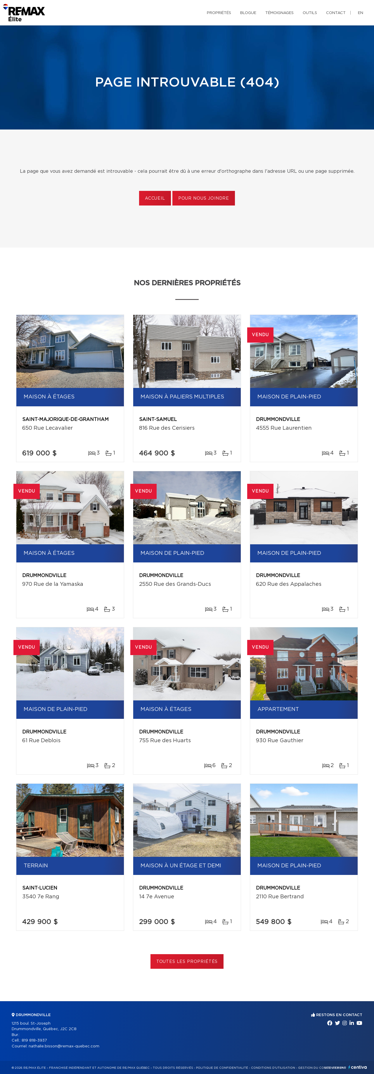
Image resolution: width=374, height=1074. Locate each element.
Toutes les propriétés (187, 962)
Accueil (155, 198)
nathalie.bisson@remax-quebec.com (64, 1046)
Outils (310, 13)
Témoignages (279, 13)
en (360, 13)
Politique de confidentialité (222, 1067)
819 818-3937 (34, 1040)
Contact (336, 13)
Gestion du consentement (322, 1067)
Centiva (357, 1067)
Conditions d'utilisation (273, 1067)
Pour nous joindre (203, 198)
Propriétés (219, 13)
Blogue (248, 13)
